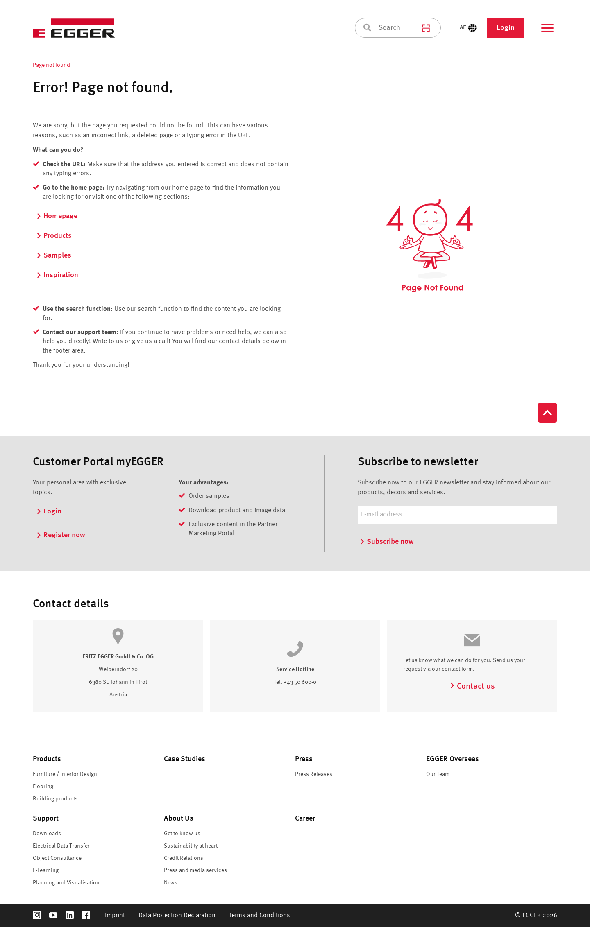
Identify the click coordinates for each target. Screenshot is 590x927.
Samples (53, 255)
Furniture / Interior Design (65, 774)
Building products (55, 799)
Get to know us (182, 834)
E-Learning (46, 870)
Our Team (437, 774)
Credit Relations (183, 858)
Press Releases (313, 774)
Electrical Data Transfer (61, 846)
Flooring (43, 786)
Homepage (56, 216)
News (170, 883)
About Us (178, 818)
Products (54, 236)
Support (46, 818)
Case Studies (184, 759)
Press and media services (195, 870)
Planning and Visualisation (66, 883)
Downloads (47, 834)
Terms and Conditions (259, 915)
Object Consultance (57, 858)
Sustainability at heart (191, 846)
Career (305, 818)
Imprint (115, 915)
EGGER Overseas (452, 759)
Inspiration (57, 275)
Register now (60, 535)
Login (506, 28)
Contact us (472, 687)
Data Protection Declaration (177, 915)
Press (304, 759)
